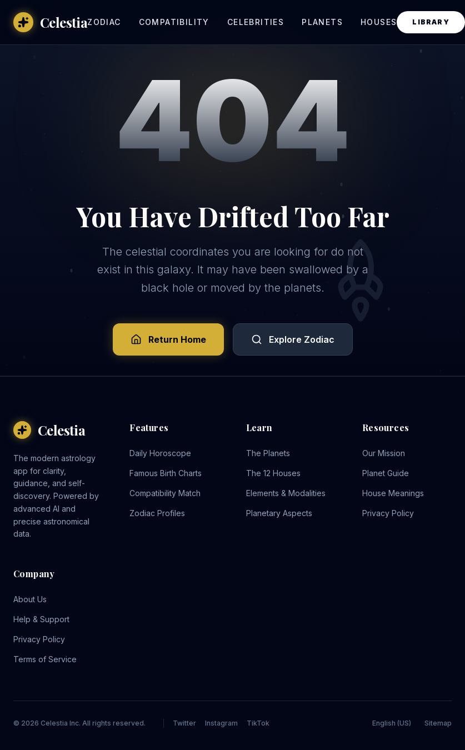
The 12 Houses (273, 473)
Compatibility (174, 22)
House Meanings (393, 493)
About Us (30, 599)
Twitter (184, 723)
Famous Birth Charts (165, 473)
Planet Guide (385, 473)
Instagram (221, 723)
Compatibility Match (165, 493)
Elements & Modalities (286, 493)
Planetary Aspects (279, 513)
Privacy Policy (388, 513)
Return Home (168, 339)
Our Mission (383, 453)
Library (430, 22)
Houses (379, 22)
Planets (322, 22)
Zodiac (104, 22)
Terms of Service (45, 659)
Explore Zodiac (292, 339)
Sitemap (438, 723)
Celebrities (255, 22)
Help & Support (41, 619)
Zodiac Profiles (157, 513)
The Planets (268, 453)
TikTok (258, 723)
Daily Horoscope (160, 453)
